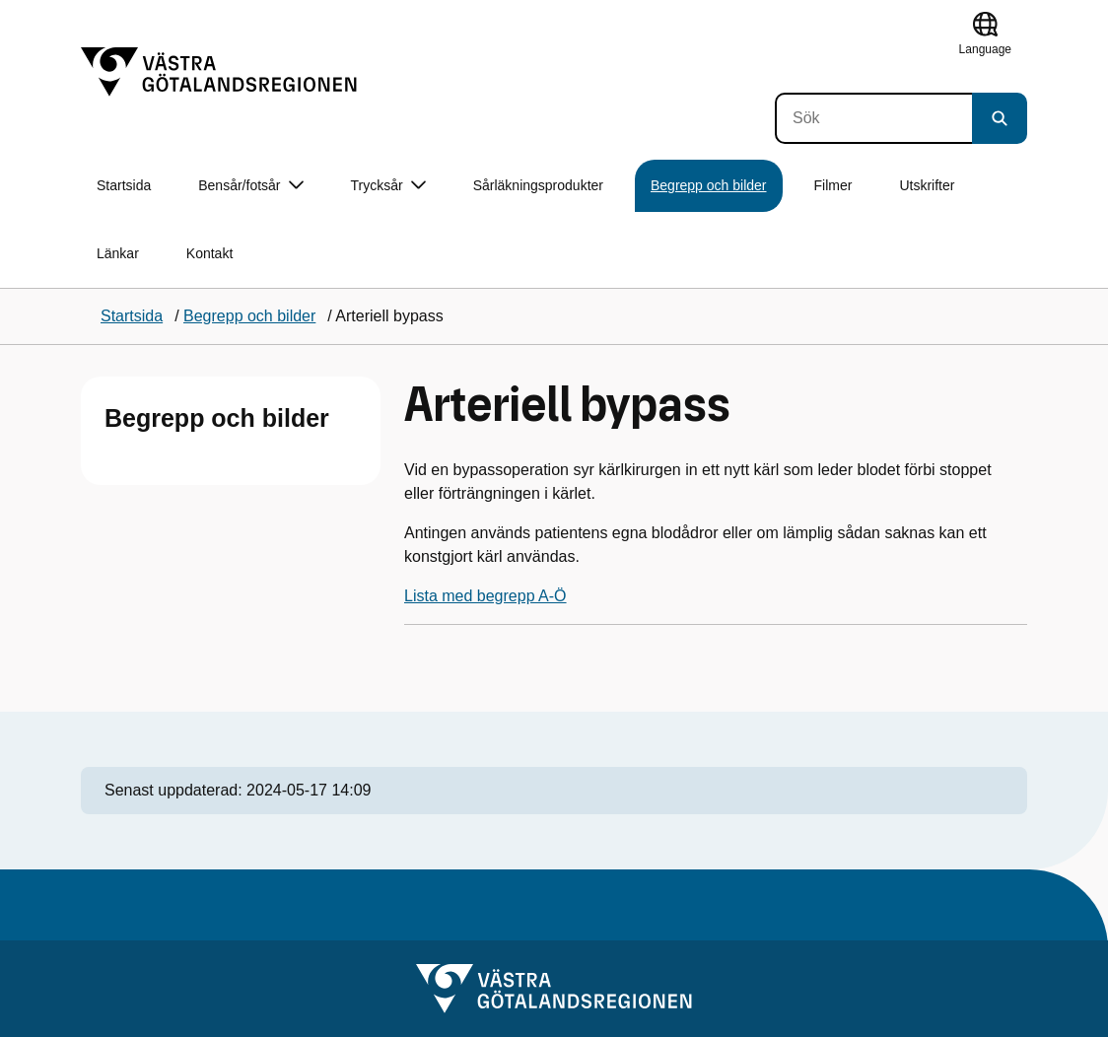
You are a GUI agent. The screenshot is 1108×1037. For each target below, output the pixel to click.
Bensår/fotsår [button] (250, 185)
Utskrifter (926, 185)
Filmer (833, 185)
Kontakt (209, 253)
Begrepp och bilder (709, 185)
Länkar (118, 253)
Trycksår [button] (388, 185)
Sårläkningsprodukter (538, 185)
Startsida (124, 185)
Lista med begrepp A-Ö (485, 596)
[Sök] (873, 118)
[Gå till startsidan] (219, 72)
